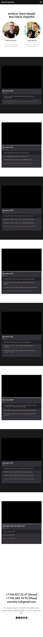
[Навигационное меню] (41, 2)
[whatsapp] (24, 618)
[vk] (17, 618)
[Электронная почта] (26, 618)
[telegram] (19, 618)
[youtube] (21, 618)
